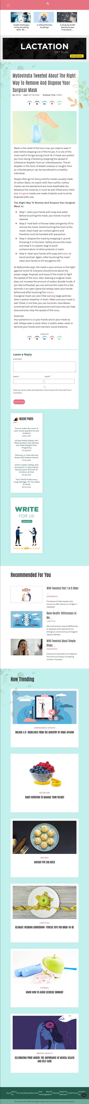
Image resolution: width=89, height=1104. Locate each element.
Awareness (52, 596)
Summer (20, 1093)
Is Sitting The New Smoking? (44, 26)
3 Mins (52, 95)
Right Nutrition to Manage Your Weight (44, 797)
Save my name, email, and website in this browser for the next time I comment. (42, 391)
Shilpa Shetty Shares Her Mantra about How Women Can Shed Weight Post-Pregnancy (26, 444)
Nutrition (44, 793)
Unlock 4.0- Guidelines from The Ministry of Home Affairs (44, 734)
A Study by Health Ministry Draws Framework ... (67, 27)
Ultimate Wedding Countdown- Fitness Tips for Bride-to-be (44, 929)
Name (16, 376)
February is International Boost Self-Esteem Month (26, 456)
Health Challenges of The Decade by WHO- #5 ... (21, 27)
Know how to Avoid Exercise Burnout (44, 992)
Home (8, 1093)
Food (69, 1093)
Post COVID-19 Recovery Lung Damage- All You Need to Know (26, 481)
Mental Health (44, 1053)
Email (48, 376)
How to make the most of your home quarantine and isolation (26, 430)
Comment (17, 359)
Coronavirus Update (44, 728)
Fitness (44, 988)
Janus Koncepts (67, 1101)
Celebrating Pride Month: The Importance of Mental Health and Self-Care (44, 1060)
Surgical (24, 193)
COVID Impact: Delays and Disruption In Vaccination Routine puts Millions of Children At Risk (26, 468)
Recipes (45, 858)
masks (50, 292)
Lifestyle (51, 621)
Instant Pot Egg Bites (44, 862)
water (65, 253)
